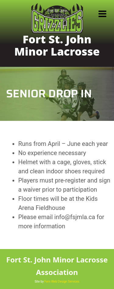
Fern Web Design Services (61, 281)
